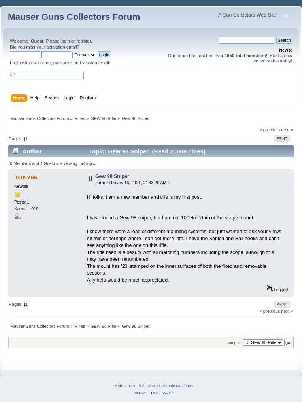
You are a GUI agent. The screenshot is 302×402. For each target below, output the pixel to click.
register (83, 41)
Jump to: (234, 342)
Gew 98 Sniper (112, 176)
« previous (269, 129)
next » (287, 129)
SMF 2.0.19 (125, 385)
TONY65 (25, 177)
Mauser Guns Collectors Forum (74, 17)
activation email (61, 47)
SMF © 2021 (150, 385)
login (65, 41)
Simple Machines (178, 385)
